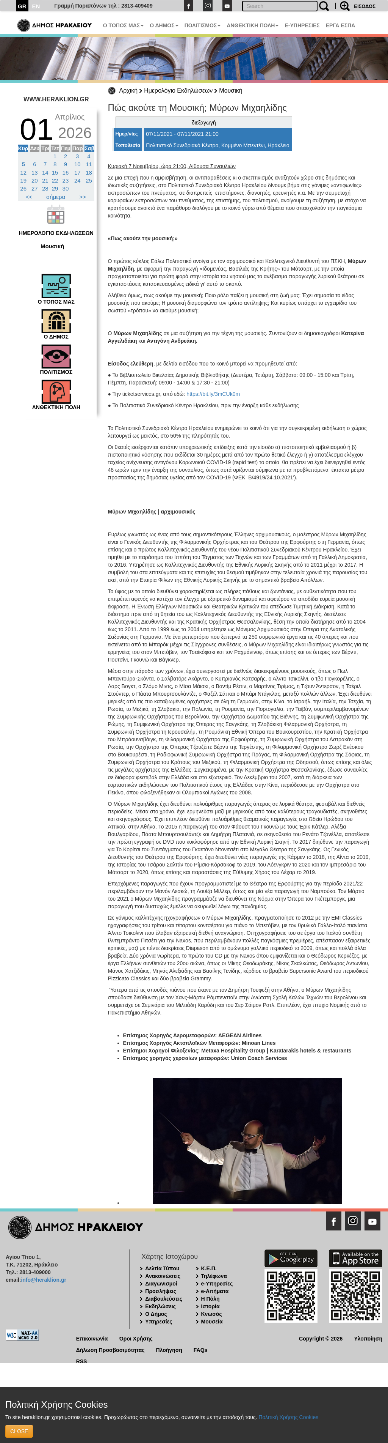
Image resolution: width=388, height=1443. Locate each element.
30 (66, 188)
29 (55, 188)
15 (55, 172)
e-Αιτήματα (215, 1291)
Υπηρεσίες (158, 1322)
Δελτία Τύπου (162, 1268)
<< (29, 197)
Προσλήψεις (160, 1291)
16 (66, 172)
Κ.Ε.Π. (209, 1268)
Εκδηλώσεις (160, 1306)
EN (36, 6)
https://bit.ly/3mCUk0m (213, 394)
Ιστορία (210, 1306)
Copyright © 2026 (321, 1338)
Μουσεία (212, 1322)
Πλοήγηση (169, 1349)
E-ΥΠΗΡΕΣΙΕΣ (302, 25)
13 (34, 172)
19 (23, 180)
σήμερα (55, 197)
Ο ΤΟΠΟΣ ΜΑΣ (123, 25)
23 (66, 180)
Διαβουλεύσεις (163, 1299)
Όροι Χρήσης (136, 1338)
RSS (81, 1360)
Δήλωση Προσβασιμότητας (110, 1349)
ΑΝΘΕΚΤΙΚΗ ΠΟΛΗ (252, 25)
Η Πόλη (210, 1299)
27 (34, 188)
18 (89, 172)
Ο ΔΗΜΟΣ (164, 25)
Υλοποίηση (368, 1338)
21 (45, 180)
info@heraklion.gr (43, 1280)
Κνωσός (211, 1314)
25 (89, 180)
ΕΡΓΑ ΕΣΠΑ (340, 25)
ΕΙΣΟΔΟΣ (364, 6)
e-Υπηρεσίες (217, 1284)
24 (77, 180)
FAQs (201, 1349)
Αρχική (128, 90)
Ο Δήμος (156, 1314)
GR (22, 6)
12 (23, 172)
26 (23, 188)
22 (55, 180)
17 (77, 172)
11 (89, 164)
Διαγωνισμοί (161, 1284)
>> (83, 197)
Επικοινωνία (92, 1338)
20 (34, 180)
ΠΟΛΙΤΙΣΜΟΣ (203, 25)
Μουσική (230, 90)
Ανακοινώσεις (162, 1276)
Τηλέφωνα (214, 1276)
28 (45, 188)
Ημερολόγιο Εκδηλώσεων (178, 90)
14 (45, 172)
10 (77, 164)
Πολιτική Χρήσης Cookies (288, 1417)
